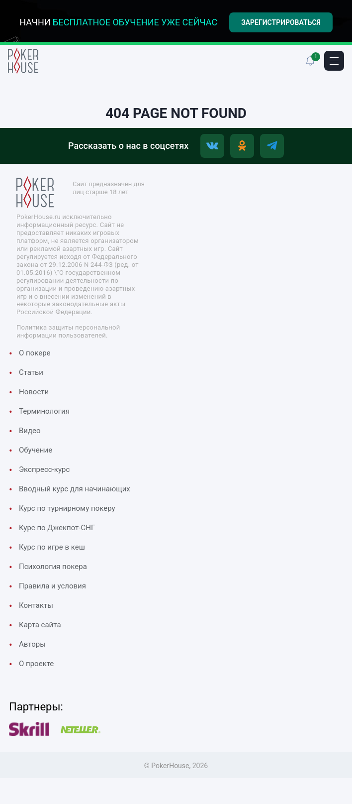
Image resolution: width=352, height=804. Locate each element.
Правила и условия (52, 586)
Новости (34, 392)
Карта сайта (40, 625)
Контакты (36, 605)
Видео (30, 431)
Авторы (32, 644)
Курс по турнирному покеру (67, 508)
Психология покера (53, 567)
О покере (35, 353)
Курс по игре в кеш (52, 547)
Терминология (44, 411)
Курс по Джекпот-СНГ (57, 528)
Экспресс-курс (44, 469)
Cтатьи (31, 372)
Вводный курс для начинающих (74, 489)
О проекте (36, 664)
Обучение (35, 450)
